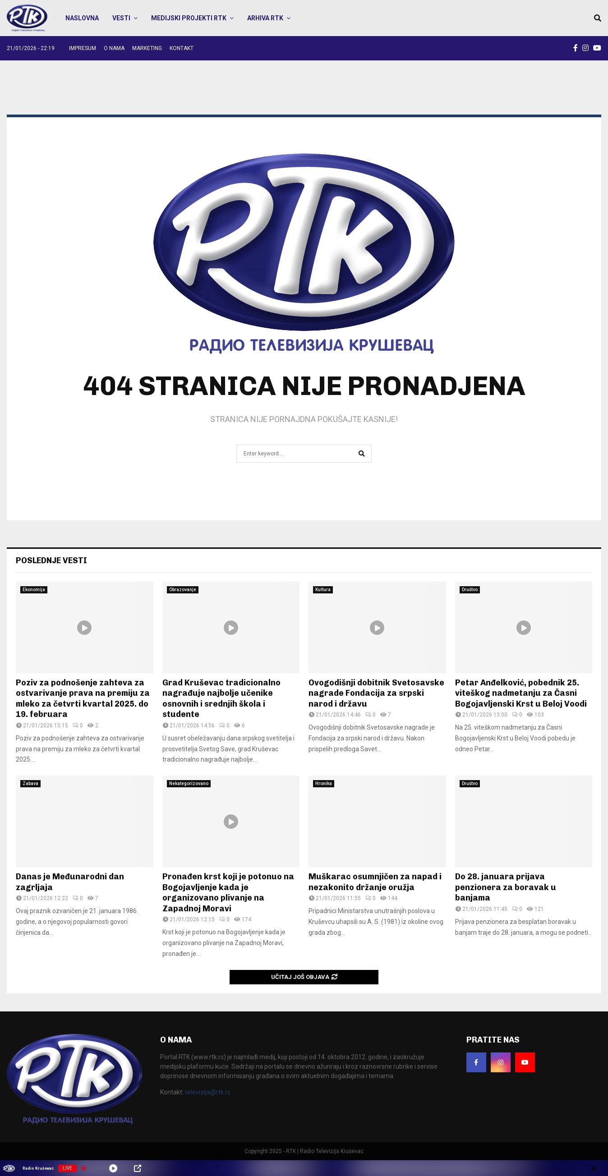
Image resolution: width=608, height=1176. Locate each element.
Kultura (323, 589)
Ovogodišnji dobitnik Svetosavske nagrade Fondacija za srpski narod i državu (376, 693)
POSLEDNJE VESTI (51, 560)
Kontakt (181, 48)
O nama (114, 48)
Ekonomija (34, 589)
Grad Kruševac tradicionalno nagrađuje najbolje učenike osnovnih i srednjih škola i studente (221, 698)
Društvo (470, 589)
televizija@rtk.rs (207, 1092)
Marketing (147, 48)
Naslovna (82, 18)
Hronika (323, 783)
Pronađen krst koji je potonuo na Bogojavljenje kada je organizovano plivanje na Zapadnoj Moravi (228, 892)
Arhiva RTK (265, 18)
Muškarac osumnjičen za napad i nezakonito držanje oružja (375, 882)
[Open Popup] (137, 1168)
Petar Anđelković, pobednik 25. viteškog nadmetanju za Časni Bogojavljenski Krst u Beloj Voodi (521, 693)
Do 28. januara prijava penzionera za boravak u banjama (505, 887)
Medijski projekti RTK (188, 18)
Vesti (121, 18)
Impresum (82, 48)
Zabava (30, 783)
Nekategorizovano (188, 783)
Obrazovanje (182, 589)
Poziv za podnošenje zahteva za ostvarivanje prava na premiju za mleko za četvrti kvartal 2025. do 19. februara (83, 698)
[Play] (113, 1168)
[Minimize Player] (593, 1168)
